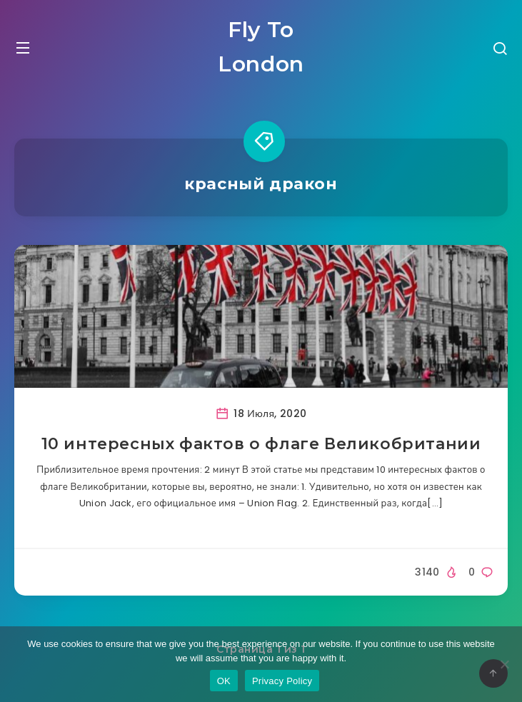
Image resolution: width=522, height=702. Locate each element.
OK (224, 681)
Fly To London (261, 46)
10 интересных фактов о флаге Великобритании (261, 443)
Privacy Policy (282, 681)
